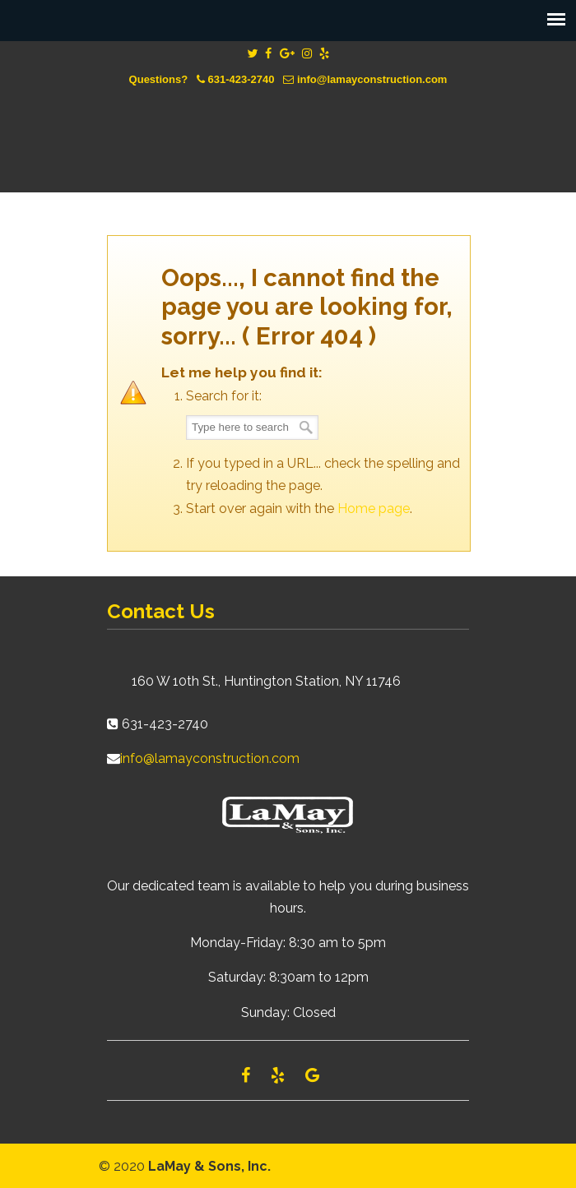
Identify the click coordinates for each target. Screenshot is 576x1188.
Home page (373, 508)
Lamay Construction (288, 127)
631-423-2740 (241, 79)
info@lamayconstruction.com (372, 79)
